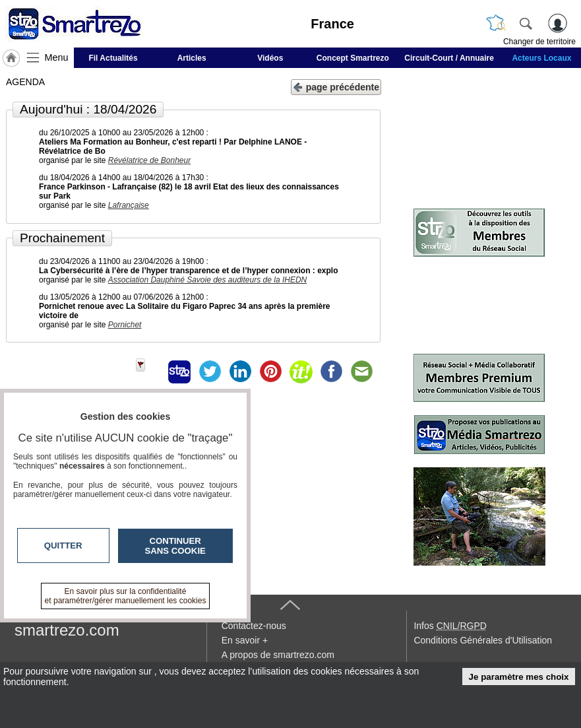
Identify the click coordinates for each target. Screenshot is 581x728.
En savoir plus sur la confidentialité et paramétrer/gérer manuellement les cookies (125, 596)
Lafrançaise (128, 205)
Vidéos (270, 58)
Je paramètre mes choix (519, 677)
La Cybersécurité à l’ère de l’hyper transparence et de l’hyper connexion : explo (188, 270)
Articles (191, 58)
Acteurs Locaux (541, 58)
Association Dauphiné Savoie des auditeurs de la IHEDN (207, 279)
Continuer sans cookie (175, 546)
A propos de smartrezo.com (278, 654)
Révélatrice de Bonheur (149, 160)
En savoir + (245, 640)
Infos (449, 625)
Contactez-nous (254, 625)
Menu (57, 57)
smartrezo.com (67, 630)
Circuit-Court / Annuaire (449, 58)
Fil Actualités (112, 58)
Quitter (63, 545)
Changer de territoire (539, 41)
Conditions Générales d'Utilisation (482, 640)
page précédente (336, 86)
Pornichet (125, 324)
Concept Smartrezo (353, 58)
